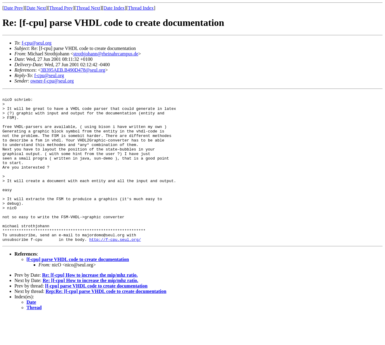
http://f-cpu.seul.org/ (115, 269)
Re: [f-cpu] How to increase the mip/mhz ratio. (90, 304)
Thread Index (141, 8)
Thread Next (88, 8)
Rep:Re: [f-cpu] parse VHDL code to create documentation (106, 321)
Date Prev (13, 8)
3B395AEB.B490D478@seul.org (73, 70)
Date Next (36, 8)
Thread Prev (61, 8)
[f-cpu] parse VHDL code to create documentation (77, 289)
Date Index (114, 8)
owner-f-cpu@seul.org (52, 80)
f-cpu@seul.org (36, 42)
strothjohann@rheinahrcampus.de (105, 53)
